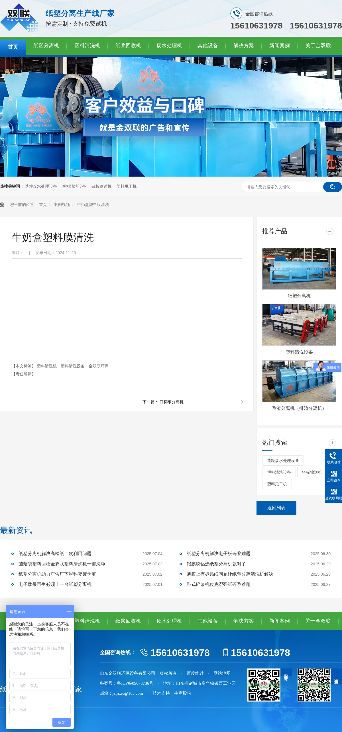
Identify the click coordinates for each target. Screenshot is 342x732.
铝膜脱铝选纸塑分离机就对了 (216, 563)
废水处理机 (169, 45)
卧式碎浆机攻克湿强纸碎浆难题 (219, 584)
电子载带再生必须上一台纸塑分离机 (55, 584)
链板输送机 (101, 186)
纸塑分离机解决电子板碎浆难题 (219, 553)
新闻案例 (279, 45)
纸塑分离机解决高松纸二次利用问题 (55, 553)
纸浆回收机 (128, 45)
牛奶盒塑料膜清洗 (93, 205)
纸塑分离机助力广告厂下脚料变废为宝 (57, 574)
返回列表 (276, 507)
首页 (13, 47)
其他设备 (208, 45)
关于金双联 (318, 45)
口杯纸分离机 (172, 402)
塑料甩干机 (127, 186)
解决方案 (243, 45)
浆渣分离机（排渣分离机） (299, 408)
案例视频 (62, 205)
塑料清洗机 (87, 45)
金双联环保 (99, 366)
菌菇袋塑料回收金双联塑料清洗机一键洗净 (62, 563)
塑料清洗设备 (74, 186)
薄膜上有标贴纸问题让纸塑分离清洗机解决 (230, 574)
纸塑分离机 (46, 45)
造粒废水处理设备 (41, 186)
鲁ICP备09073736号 (135, 683)
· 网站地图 (219, 673)
